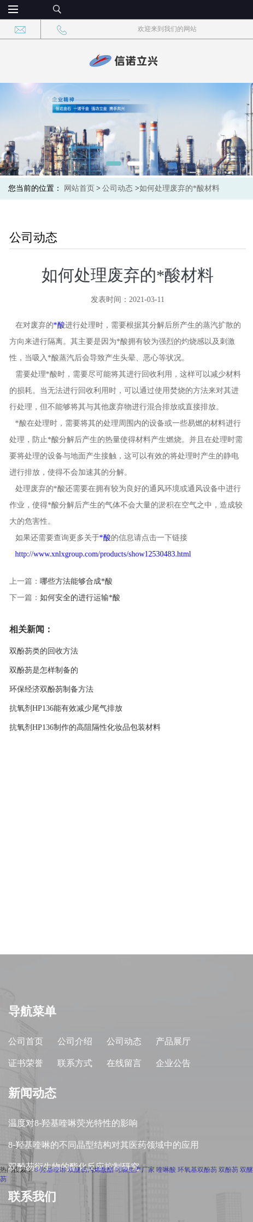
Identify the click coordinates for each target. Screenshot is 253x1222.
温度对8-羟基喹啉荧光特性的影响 (73, 1183)
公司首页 (25, 1101)
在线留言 (124, 1123)
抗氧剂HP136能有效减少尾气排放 (68, 708)
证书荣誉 (25, 1123)
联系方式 (74, 1123)
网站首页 (79, 188)
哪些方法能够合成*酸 (79, 581)
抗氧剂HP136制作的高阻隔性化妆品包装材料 (87, 727)
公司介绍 (74, 1101)
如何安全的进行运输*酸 (83, 598)
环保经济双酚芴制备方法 (54, 689)
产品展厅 (173, 1101)
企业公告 (173, 1123)
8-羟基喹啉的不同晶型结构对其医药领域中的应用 (103, 1205)
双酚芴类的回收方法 (46, 651)
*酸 (62, 325)
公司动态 (117, 188)
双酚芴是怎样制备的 (46, 670)
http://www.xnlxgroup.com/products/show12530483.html (106, 554)
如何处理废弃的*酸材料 (179, 188)
